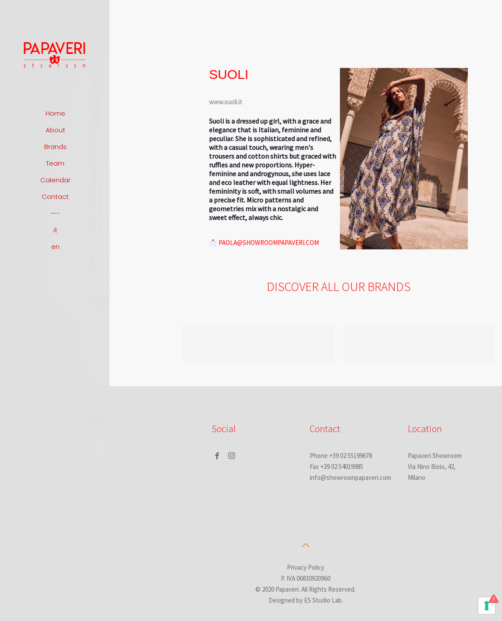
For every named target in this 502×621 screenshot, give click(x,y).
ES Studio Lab (323, 600)
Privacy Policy (305, 567)
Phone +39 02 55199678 (341, 455)
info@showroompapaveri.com (350, 477)
